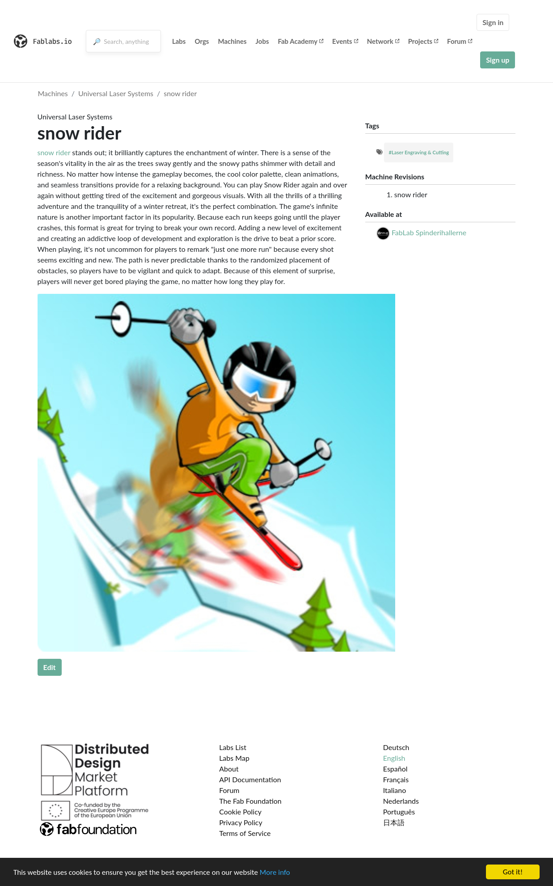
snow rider (180, 93)
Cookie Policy (240, 811)
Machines (232, 41)
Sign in (492, 22)
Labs (179, 41)
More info (275, 872)
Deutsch (396, 747)
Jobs (262, 41)
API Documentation (250, 779)
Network (383, 41)
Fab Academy (301, 41)
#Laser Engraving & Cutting (418, 152)
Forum (459, 41)
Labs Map (234, 758)
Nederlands (401, 801)
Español (395, 768)
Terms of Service (244, 833)
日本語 (394, 822)
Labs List (232, 747)
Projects (423, 41)
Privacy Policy (240, 822)
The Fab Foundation (250, 801)
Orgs (201, 41)
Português (399, 811)
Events (345, 41)
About (229, 768)
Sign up (497, 59)
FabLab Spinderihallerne (429, 232)
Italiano (394, 790)
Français (396, 779)
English (394, 758)
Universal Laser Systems (115, 93)
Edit (49, 667)
